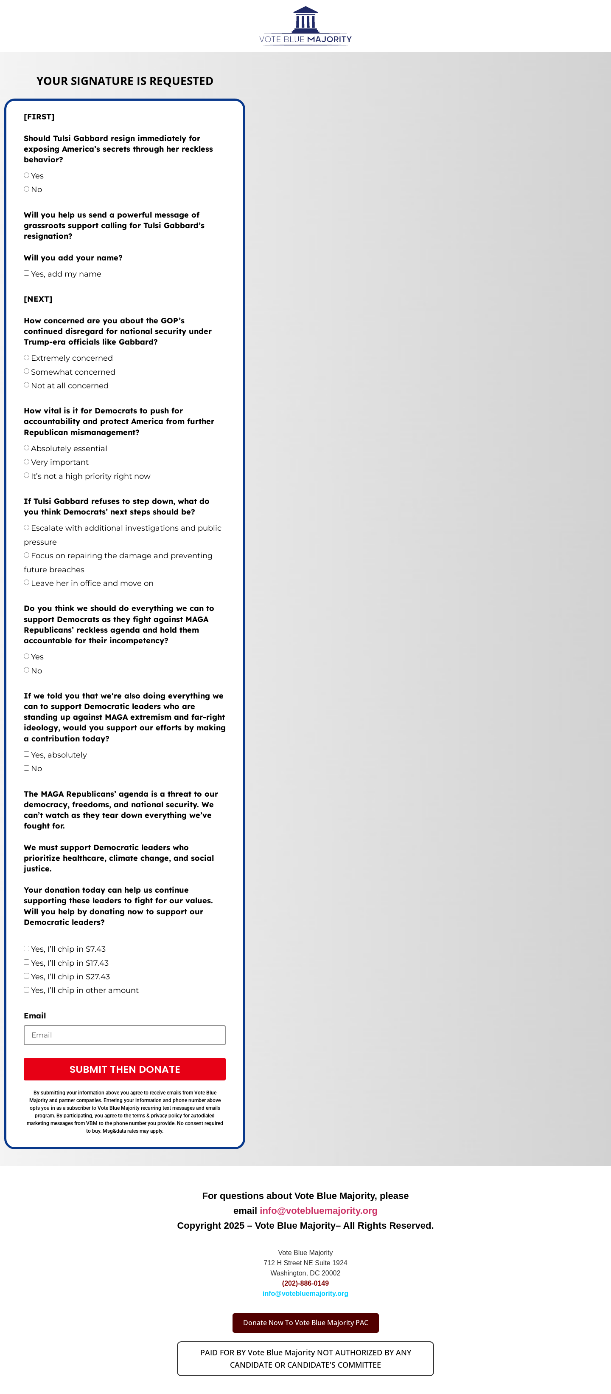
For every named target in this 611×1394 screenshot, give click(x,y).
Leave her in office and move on (92, 583)
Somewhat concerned (73, 372)
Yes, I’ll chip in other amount (85, 990)
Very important (60, 462)
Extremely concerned (72, 358)
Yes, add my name (66, 274)
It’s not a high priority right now (91, 476)
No (36, 189)
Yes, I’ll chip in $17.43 (70, 963)
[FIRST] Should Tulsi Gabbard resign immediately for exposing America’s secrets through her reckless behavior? (118, 138)
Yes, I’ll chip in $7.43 (68, 949)
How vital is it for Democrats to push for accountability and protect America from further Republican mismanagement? (119, 421)
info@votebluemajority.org (319, 1212)
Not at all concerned (70, 385)
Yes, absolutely (59, 755)
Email (35, 1016)
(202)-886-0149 (305, 1284)
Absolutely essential (69, 448)
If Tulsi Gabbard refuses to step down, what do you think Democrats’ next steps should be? (117, 506)
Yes (37, 176)
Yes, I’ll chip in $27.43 (70, 976)
